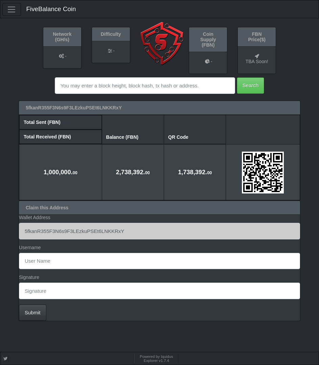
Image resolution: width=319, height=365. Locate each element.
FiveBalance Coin (51, 8)
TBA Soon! (257, 61)
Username (30, 247)
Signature (29, 277)
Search (251, 85)
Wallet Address (34, 217)
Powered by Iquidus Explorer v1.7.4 (156, 359)
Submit (33, 312)
